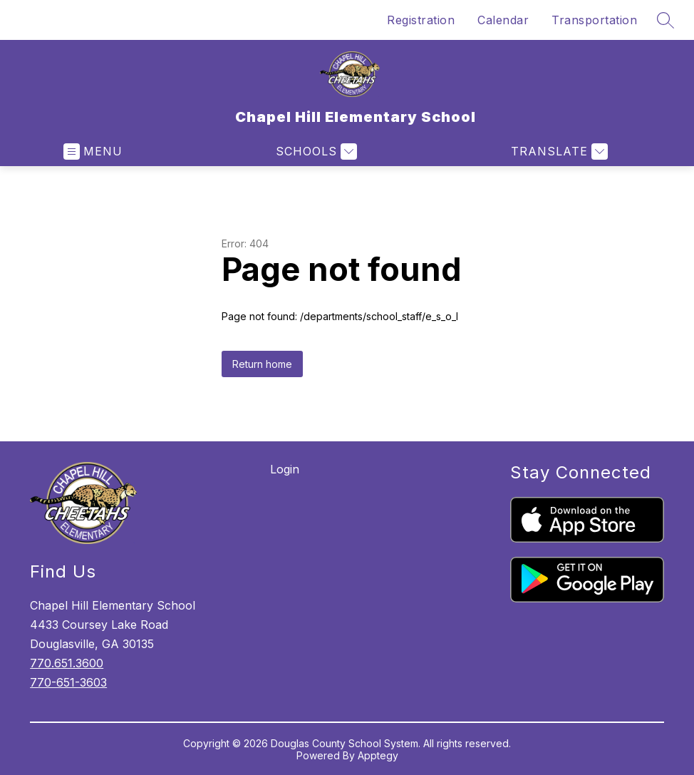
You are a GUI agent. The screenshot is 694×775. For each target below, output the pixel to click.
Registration (421, 20)
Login (284, 469)
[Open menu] (93, 151)
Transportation (594, 20)
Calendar (503, 20)
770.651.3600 (66, 663)
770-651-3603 (68, 682)
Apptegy (378, 755)
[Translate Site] (557, 151)
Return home (262, 364)
